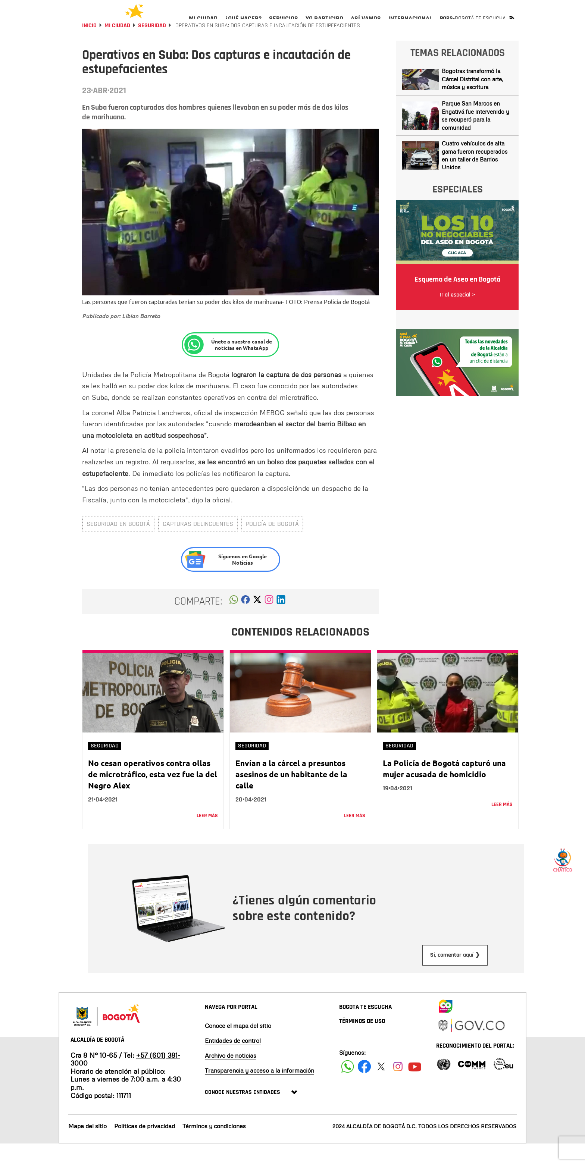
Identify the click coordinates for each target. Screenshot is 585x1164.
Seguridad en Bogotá (118, 544)
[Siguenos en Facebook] (347, 1086)
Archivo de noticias (230, 1075)
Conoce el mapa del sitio (238, 1046)
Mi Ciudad (117, 46)
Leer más (207, 835)
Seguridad (152, 46)
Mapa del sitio (87, 1146)
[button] (234, 622)
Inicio (89, 46)
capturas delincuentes (198, 544)
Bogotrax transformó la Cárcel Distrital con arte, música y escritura (472, 99)
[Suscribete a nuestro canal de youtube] (414, 1086)
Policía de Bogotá (272, 544)
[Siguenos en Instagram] (397, 1086)
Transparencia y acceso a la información (259, 1090)
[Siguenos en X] (381, 1086)
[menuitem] (203, 24)
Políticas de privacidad (144, 1146)
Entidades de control (233, 1060)
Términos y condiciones (214, 1146)
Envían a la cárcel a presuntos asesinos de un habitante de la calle (291, 794)
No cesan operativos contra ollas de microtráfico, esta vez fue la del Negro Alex (152, 794)
